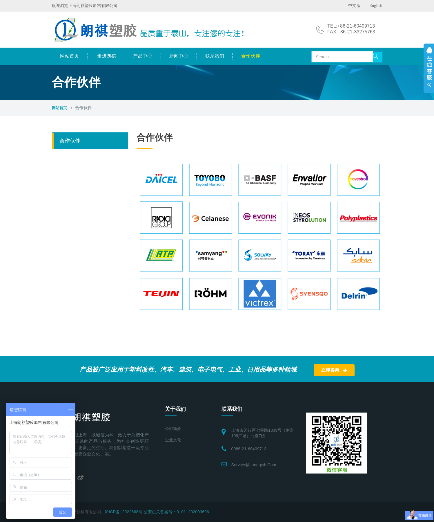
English (375, 5)
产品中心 (142, 55)
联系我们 (214, 55)
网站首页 (69, 55)
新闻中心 (178, 55)
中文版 (354, 5)
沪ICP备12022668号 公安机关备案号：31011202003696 (157, 512)
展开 (429, 68)
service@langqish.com (253, 464)
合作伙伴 (250, 55)
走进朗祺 (106, 55)
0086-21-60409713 (249, 449)
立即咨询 (334, 370)
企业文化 (173, 440)
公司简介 (173, 428)
